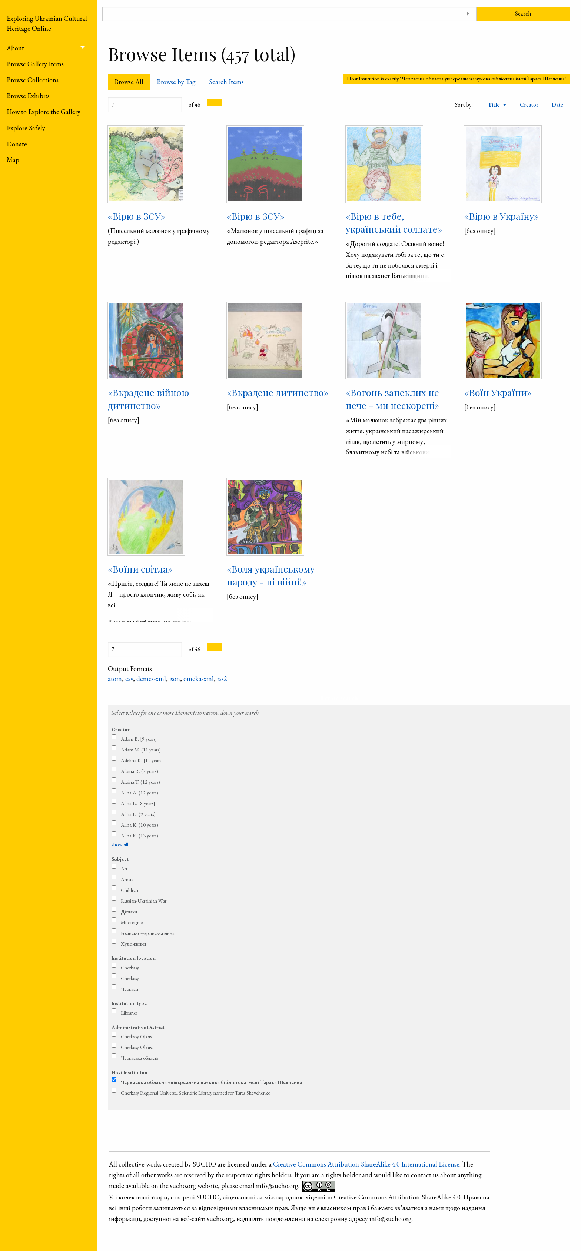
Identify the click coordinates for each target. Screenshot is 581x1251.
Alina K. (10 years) (139, 825)
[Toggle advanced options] (468, 14)
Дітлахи (129, 911)
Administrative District (138, 1027)
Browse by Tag (176, 81)
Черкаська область (139, 1058)
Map (13, 160)
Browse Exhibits (28, 96)
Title (494, 105)
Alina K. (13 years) (139, 835)
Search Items (226, 81)
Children (129, 890)
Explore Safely (26, 128)
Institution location (134, 958)
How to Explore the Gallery (43, 111)
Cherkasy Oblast (137, 1036)
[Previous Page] (211, 102)
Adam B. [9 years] (139, 739)
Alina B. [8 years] (138, 803)
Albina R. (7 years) (139, 771)
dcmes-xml (151, 678)
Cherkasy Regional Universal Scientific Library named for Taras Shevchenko (195, 1092)
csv (129, 678)
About (15, 48)
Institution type (129, 1003)
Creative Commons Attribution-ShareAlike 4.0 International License (366, 1164)
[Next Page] (218, 102)
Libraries (129, 1012)
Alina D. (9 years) (138, 814)
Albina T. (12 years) (140, 782)
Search (523, 13)
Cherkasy (130, 967)
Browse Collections (33, 80)
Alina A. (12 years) (139, 792)
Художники (133, 943)
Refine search (339, 698)
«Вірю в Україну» (501, 216)
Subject (120, 859)
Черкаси (129, 989)
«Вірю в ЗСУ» (137, 216)
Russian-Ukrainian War (143, 900)
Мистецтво (132, 922)
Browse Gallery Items (35, 64)
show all (120, 844)
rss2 (222, 678)
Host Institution (129, 1072)
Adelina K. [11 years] (142, 760)
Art (124, 868)
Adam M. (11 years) (141, 749)
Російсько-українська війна (148, 933)
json (174, 678)
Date (557, 105)
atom (115, 678)
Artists (127, 879)
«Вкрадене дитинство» (278, 392)
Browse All (128, 81)
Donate (17, 144)
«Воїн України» (498, 392)
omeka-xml (198, 678)
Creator (529, 105)
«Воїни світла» (140, 569)
